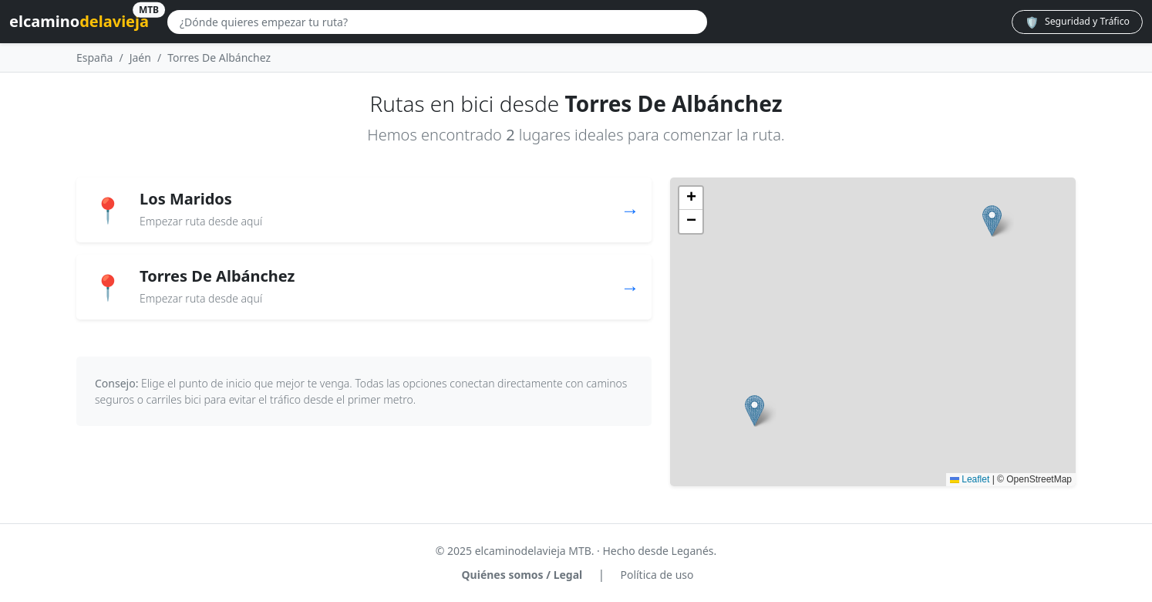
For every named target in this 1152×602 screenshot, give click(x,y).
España (94, 57)
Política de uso (656, 574)
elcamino (79, 19)
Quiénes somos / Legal (522, 574)
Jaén (140, 57)
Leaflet (969, 479)
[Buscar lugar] (437, 22)
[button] (992, 221)
